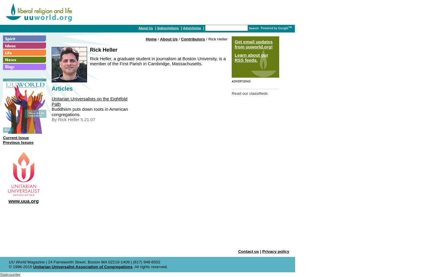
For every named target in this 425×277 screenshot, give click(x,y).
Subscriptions (168, 28)
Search (254, 28)
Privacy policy (275, 251)
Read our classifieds (250, 93)
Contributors (193, 39)
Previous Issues (18, 142)
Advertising (192, 28)
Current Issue (16, 138)
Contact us (248, 251)
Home (151, 39)
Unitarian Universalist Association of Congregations (83, 267)
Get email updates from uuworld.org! (254, 44)
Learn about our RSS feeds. (251, 58)
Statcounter (10, 274)
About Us (145, 28)
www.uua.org (24, 201)
